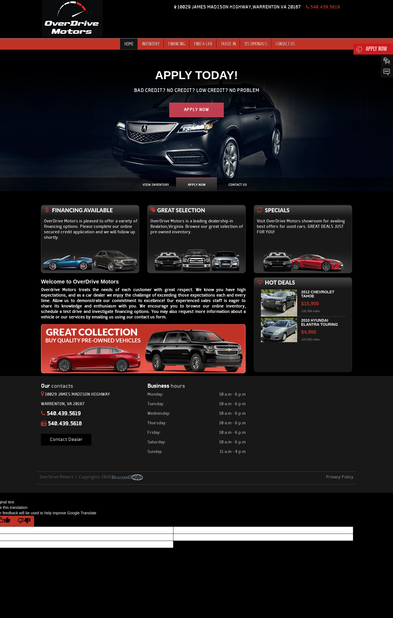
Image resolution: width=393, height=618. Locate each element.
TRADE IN (228, 44)
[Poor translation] (24, 521)
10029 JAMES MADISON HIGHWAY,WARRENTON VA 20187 (239, 7)
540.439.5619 (323, 7)
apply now (196, 110)
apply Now (197, 185)
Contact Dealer (66, 439)
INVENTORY (151, 44)
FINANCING (176, 44)
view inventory (155, 185)
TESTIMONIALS (255, 44)
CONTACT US (285, 44)
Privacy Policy (339, 477)
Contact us (237, 185)
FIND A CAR (203, 44)
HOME (128, 44)
